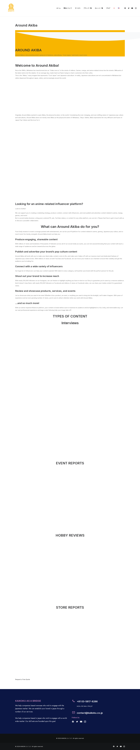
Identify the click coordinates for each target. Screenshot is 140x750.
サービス (77, 8)
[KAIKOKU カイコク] (11, 8)
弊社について (68, 8)
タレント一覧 (99, 8)
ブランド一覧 (88, 8)
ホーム (58, 8)
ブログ (108, 8)
